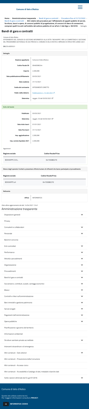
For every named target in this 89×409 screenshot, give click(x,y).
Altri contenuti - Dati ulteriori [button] (15, 353)
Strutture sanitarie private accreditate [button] (18, 340)
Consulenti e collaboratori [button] (14, 227)
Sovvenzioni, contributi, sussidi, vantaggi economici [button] (24, 283)
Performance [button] (9, 252)
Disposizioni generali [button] (12, 214)
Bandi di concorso (11, 240)
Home (7, 18)
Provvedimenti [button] (10, 271)
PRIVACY (34, 397)
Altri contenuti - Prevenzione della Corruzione (22, 359)
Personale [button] (8, 233)
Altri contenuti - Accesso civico (16, 365)
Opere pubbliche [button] (10, 321)
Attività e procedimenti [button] (13, 258)
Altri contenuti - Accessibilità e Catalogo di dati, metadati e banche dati (31, 371)
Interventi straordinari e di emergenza (19, 346)
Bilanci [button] (6, 290)
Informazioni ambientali (13, 334)
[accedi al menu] (80, 8)
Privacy (7, 221)
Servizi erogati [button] (9, 309)
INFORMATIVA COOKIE (19, 403)
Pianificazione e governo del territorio (19, 327)
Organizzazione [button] (10, 265)
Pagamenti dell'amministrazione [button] (16, 315)
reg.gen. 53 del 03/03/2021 (43, 98)
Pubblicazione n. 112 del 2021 (43, 93)
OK (6, 404)
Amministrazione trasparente (24, 18)
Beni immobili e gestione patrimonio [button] (18, 302)
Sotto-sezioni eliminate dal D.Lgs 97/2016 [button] (20, 378)
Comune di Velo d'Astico (27, 9)
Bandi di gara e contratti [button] (13, 277)
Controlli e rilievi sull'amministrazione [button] (18, 296)
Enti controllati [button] (10, 246)
